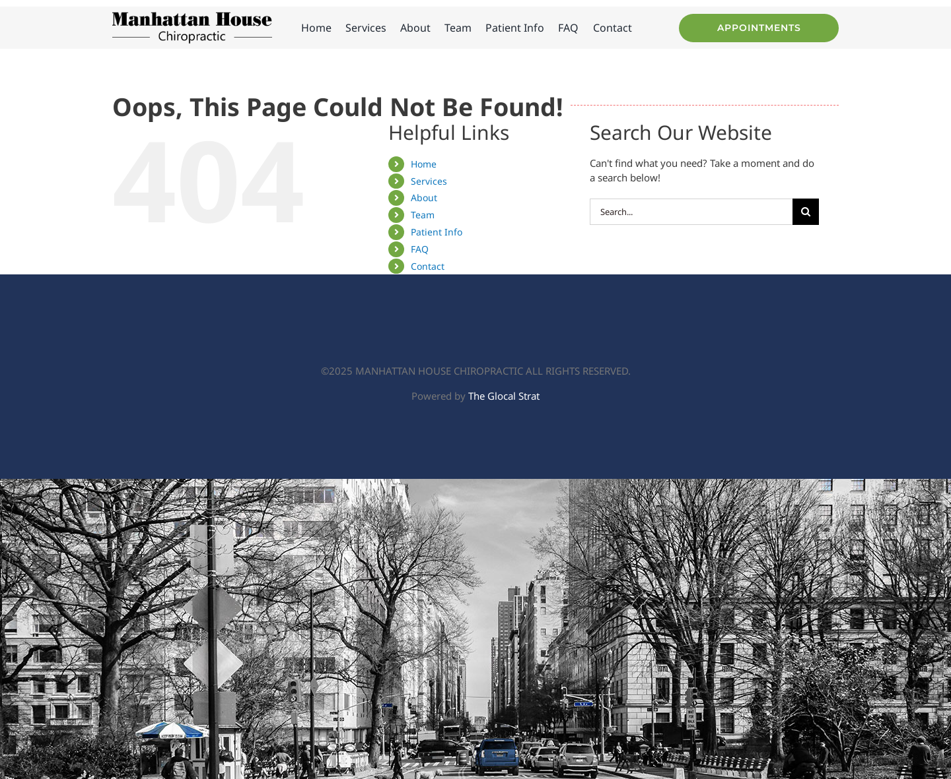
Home (424, 164)
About (424, 197)
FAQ (420, 249)
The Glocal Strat (504, 395)
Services (429, 181)
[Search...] (691, 212)
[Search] (805, 212)
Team (423, 214)
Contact (427, 266)
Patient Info (436, 232)
